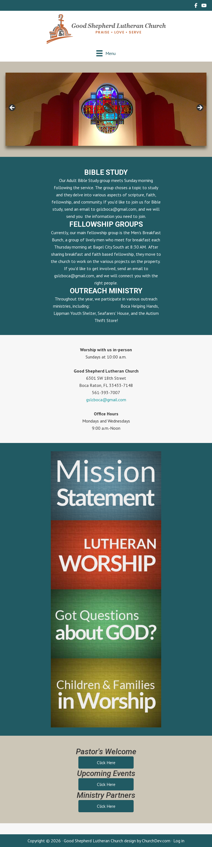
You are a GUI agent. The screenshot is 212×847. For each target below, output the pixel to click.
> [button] (199, 108)
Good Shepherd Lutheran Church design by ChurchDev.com (117, 840)
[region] (106, 109)
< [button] (12, 108)
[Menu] (105, 53)
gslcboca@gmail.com (116, 209)
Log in (178, 840)
